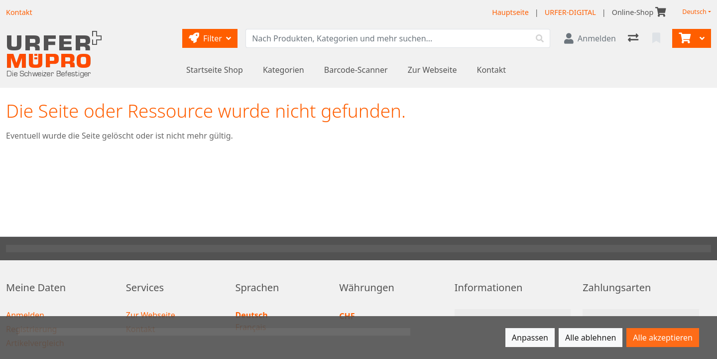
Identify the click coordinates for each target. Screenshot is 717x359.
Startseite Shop (214, 69)
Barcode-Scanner (356, 69)
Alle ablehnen (590, 337)
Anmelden (25, 315)
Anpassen (530, 337)
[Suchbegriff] (387, 38)
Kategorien (283, 69)
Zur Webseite (432, 69)
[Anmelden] (590, 38)
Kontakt (491, 69)
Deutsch (694, 11)
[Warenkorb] (683, 38)
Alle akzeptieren (663, 337)
